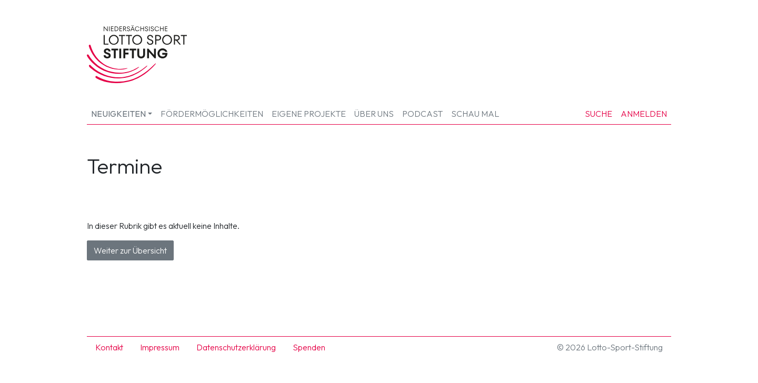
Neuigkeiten (118, 113)
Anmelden (644, 113)
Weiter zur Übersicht (130, 250)
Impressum (159, 347)
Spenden (309, 347)
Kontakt (109, 347)
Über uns (374, 113)
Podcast (422, 113)
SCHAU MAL (475, 113)
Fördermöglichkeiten (212, 113)
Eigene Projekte (309, 113)
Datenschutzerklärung (236, 347)
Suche (598, 113)
